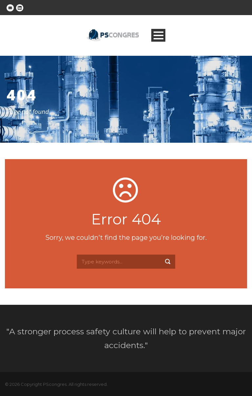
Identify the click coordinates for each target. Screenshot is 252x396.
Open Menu (158, 35)
